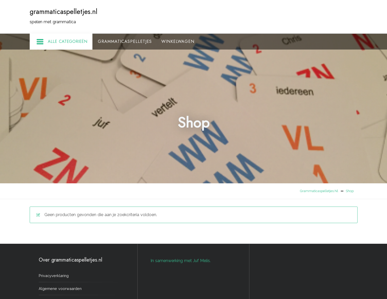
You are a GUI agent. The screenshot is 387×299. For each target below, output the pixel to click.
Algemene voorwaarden (60, 288)
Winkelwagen (177, 41)
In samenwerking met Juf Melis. (181, 260)
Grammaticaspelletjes (125, 41)
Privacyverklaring (54, 275)
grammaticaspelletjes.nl (63, 12)
